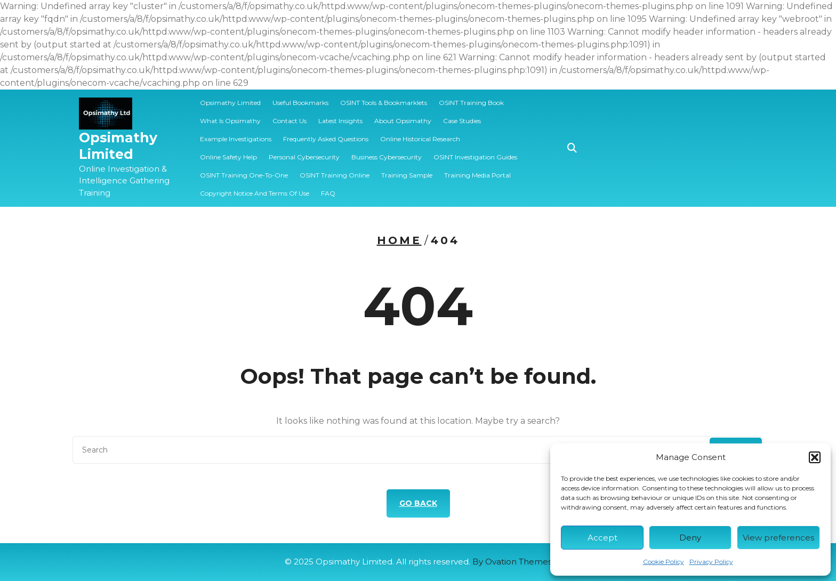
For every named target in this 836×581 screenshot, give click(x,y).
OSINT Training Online (334, 175)
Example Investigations (235, 139)
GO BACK (418, 503)
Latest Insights (340, 121)
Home (399, 240)
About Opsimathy (402, 121)
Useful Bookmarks (300, 103)
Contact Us (289, 121)
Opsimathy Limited (118, 146)
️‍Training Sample (406, 175)
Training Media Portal (477, 175)
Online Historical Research (420, 139)
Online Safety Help (228, 157)
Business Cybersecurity (386, 157)
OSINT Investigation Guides (475, 157)
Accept (602, 537)
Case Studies (462, 121)
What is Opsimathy (230, 121)
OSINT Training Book (471, 103)
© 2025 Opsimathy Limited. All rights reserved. (418, 561)
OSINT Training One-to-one (244, 175)
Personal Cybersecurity (304, 157)
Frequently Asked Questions (325, 139)
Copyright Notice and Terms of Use (254, 193)
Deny (690, 537)
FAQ (328, 193)
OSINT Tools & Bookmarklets (383, 103)
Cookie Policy (663, 562)
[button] (814, 457)
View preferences (778, 537)
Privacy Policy (711, 562)
